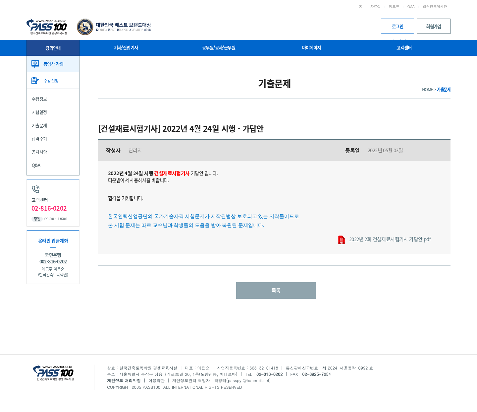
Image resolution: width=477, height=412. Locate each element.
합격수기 (39, 138)
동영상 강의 (53, 64)
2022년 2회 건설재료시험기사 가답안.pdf (384, 240)
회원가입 (433, 26)
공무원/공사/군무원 (218, 47)
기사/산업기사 (126, 47)
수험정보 (39, 99)
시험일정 (39, 112)
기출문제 (39, 125)
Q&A (411, 6)
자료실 (375, 6)
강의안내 (53, 47)
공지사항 (39, 152)
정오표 (394, 6)
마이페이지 (311, 47)
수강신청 (51, 80)
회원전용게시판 (435, 6)
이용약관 (156, 380)
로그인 (397, 28)
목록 (276, 290)
